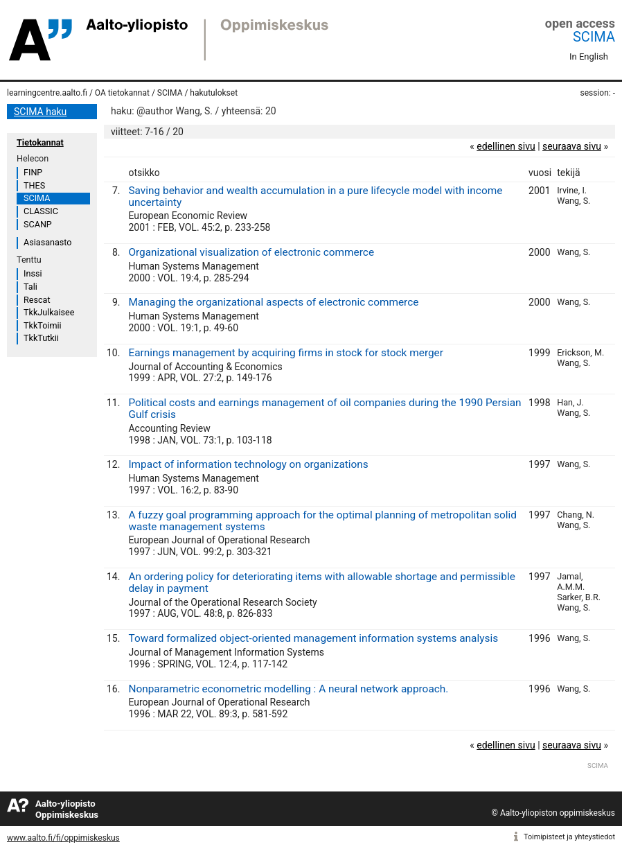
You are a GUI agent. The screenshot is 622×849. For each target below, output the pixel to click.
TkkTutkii (41, 338)
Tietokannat (40, 142)
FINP (33, 172)
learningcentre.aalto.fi (47, 93)
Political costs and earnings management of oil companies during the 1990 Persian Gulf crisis (324, 408)
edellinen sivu (506, 146)
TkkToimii (43, 325)
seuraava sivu (571, 146)
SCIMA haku (40, 111)
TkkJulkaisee (49, 312)
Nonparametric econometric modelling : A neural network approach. (288, 689)
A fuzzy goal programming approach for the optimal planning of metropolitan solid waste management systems (322, 521)
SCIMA (594, 36)
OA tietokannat (122, 93)
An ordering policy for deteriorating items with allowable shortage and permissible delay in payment (321, 582)
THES (34, 185)
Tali (30, 286)
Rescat (37, 300)
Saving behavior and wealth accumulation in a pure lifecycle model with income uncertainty (315, 196)
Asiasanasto (47, 242)
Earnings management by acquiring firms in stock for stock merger (285, 353)
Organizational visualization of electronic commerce (251, 252)
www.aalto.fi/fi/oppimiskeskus (63, 838)
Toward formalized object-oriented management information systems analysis (313, 638)
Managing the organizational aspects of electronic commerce (273, 302)
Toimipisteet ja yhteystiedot (569, 836)
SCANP (38, 224)
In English (588, 56)
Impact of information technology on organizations (248, 464)
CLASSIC (41, 211)
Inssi (33, 273)
